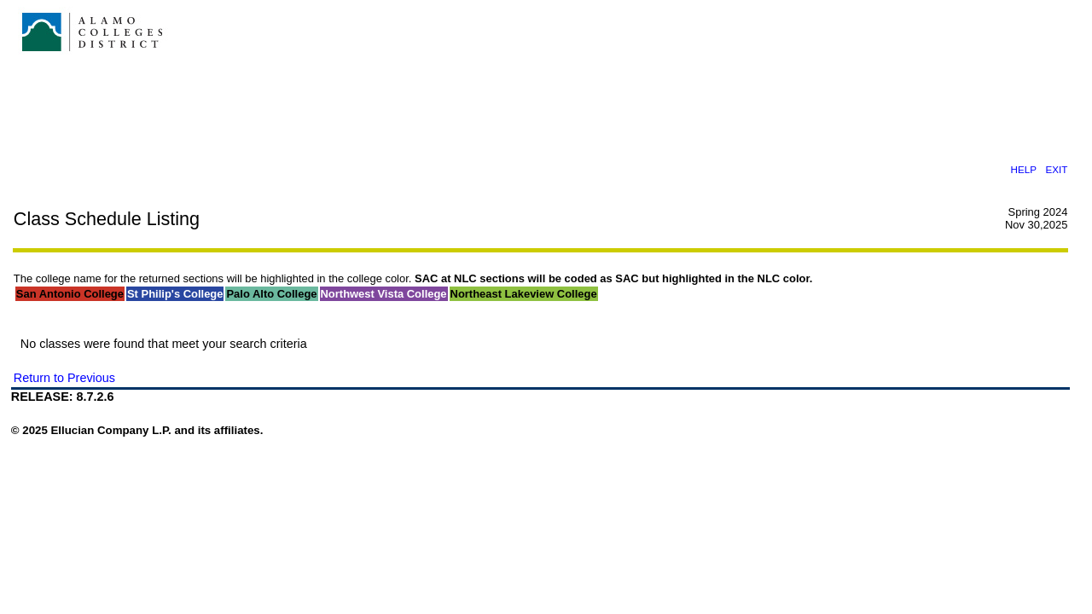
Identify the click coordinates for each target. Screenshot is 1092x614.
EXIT (1056, 169)
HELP (1023, 169)
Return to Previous (64, 378)
